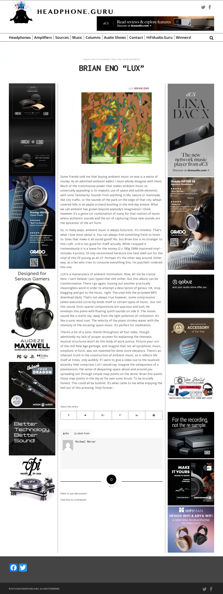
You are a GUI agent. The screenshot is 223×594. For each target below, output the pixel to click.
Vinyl (120, 59)
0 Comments (104, 59)
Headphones (20, 37)
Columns (93, 37)
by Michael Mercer (131, 59)
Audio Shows (115, 37)
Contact (136, 37)
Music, (114, 59)
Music (77, 37)
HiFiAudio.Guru (159, 37)
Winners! (183, 37)
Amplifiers (43, 37)
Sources (62, 37)
